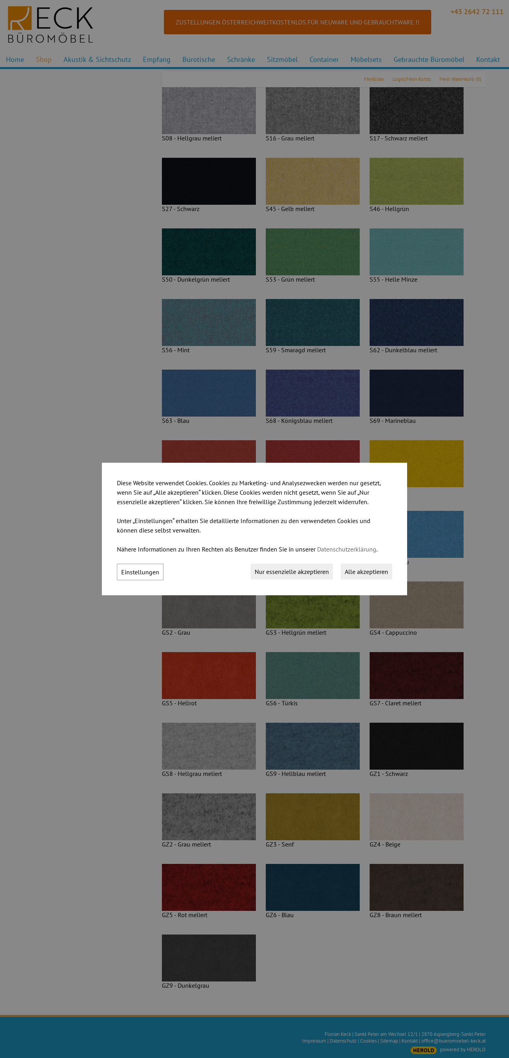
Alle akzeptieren (366, 572)
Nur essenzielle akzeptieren (292, 572)
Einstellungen (140, 572)
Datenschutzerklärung (346, 549)
